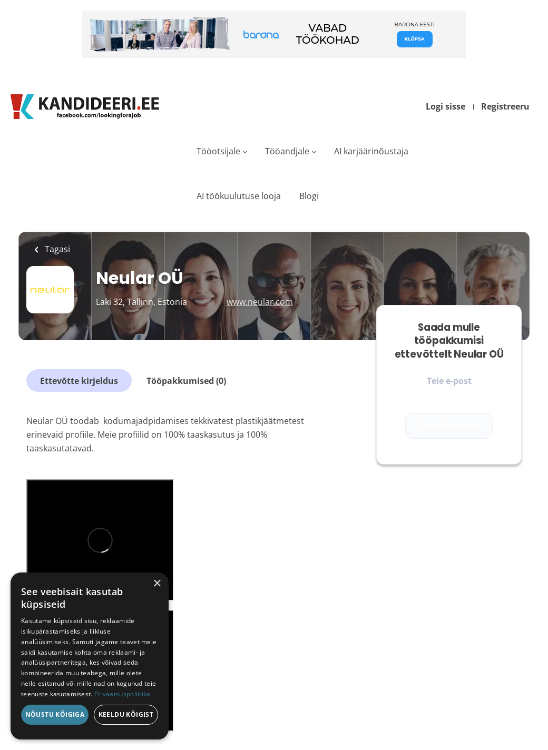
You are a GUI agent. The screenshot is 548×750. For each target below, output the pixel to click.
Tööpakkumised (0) (186, 381)
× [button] (157, 584)
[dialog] (90, 656)
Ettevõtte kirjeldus (79, 381)
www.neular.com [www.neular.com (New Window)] (260, 302)
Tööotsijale (218, 151)
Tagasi (56, 249)
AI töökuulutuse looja (239, 196)
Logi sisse (445, 106)
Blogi (309, 196)
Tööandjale (287, 151)
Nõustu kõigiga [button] (55, 714)
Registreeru (505, 106)
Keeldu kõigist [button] (126, 714)
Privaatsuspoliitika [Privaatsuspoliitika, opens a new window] (122, 693)
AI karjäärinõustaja (371, 151)
